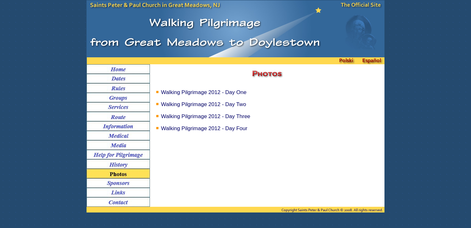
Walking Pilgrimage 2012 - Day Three (205, 116)
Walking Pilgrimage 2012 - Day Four (204, 128)
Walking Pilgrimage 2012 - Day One (204, 92)
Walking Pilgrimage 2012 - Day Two (203, 104)
